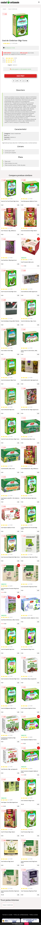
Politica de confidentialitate (21, 915)
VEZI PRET (20, 76)
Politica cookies (33, 915)
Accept (26, 923)
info (18, 205)
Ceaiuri (4, 9)
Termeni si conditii (7, 915)
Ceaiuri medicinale (12, 9)
